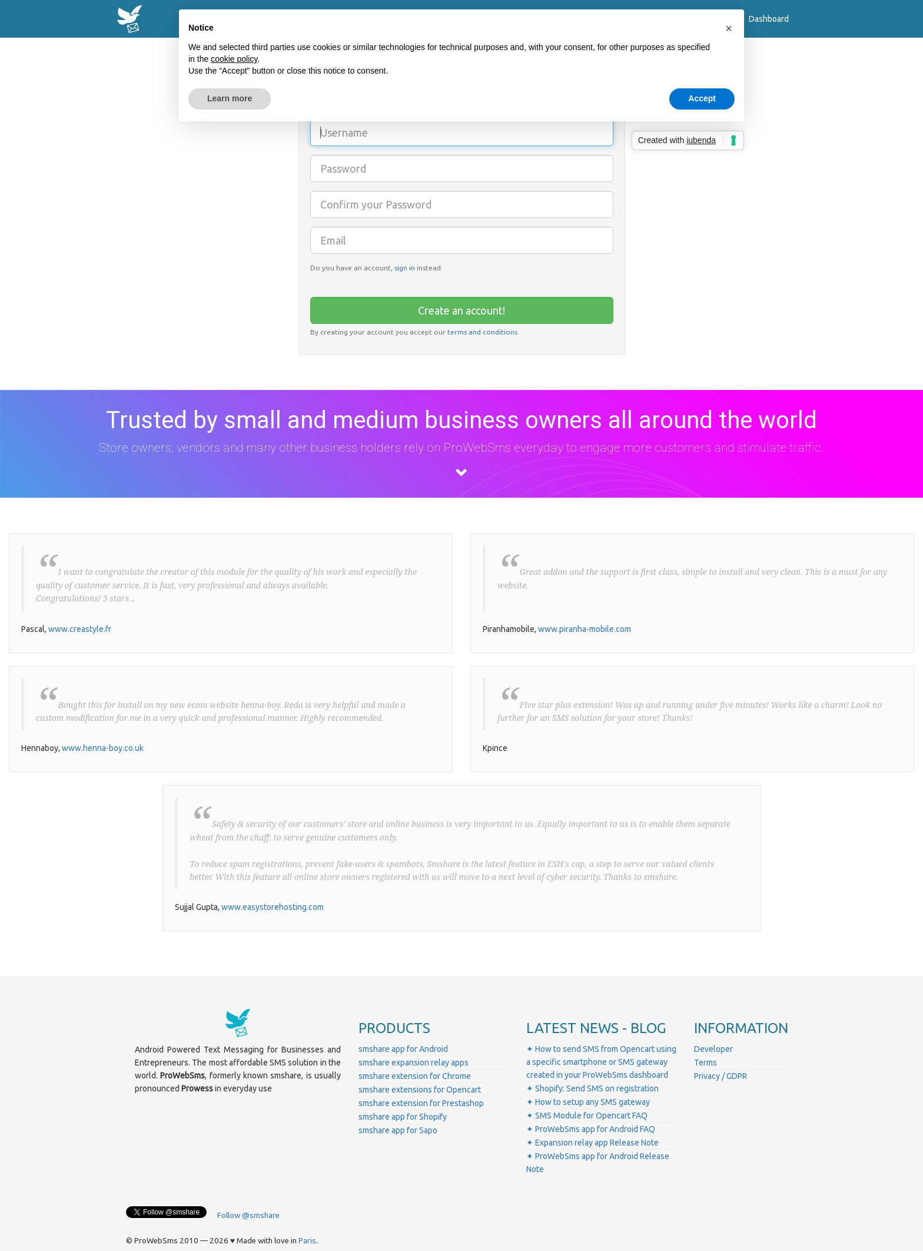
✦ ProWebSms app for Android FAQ (590, 1129)
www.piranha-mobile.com (584, 629)
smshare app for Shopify (402, 1116)
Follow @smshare (248, 1215)
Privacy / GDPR (720, 1076)
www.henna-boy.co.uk (103, 748)
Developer (713, 1049)
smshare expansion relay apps (413, 1062)
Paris (307, 1240)
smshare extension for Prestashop (421, 1103)
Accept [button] (702, 98)
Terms (705, 1062)
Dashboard (769, 19)
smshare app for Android (403, 1049)
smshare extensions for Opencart (419, 1089)
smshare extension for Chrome (414, 1076)
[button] (728, 28)
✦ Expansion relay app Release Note (592, 1142)
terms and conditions (482, 332)
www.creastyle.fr (79, 629)
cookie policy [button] (234, 59)
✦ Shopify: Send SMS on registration (592, 1088)
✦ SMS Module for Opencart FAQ (587, 1115)
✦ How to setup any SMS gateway (588, 1102)
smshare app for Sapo (397, 1130)
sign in (404, 268)
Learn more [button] (229, 98)
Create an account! (461, 310)
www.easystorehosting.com (272, 907)
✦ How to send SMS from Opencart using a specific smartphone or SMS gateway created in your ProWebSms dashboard (601, 1062)
